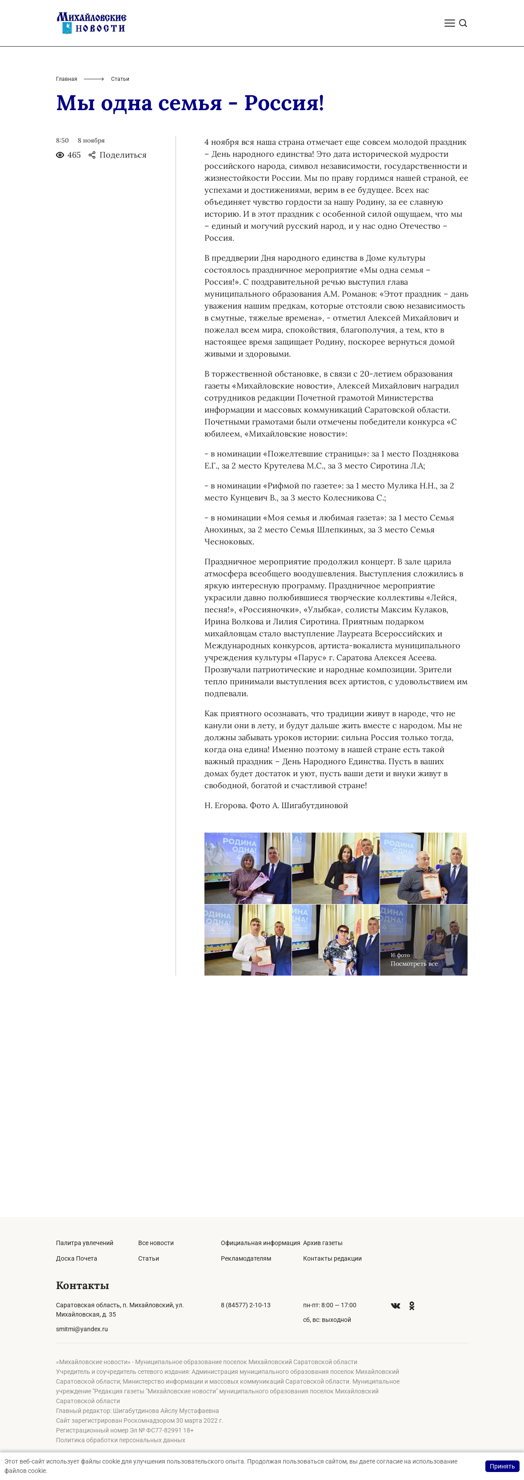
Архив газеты (323, 1242)
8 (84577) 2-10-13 (246, 1305)
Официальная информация (260, 1242)
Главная (66, 292)
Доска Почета (76, 1258)
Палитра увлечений (84, 1242)
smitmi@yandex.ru (82, 1329)
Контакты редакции (332, 1258)
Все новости (156, 1242)
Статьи (148, 1258)
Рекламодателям (246, 1258)
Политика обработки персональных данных (120, 1440)
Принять (502, 1466)
